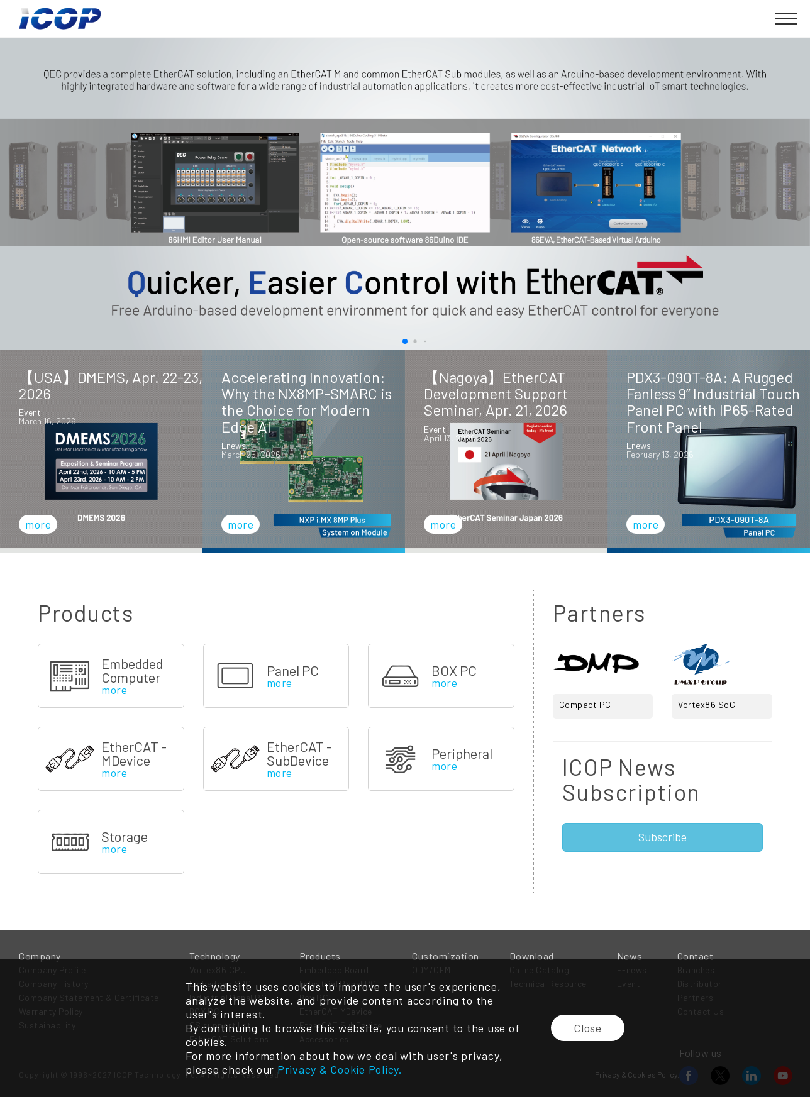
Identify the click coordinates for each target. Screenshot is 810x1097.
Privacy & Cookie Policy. (339, 1069)
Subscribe (662, 837)
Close (588, 1028)
